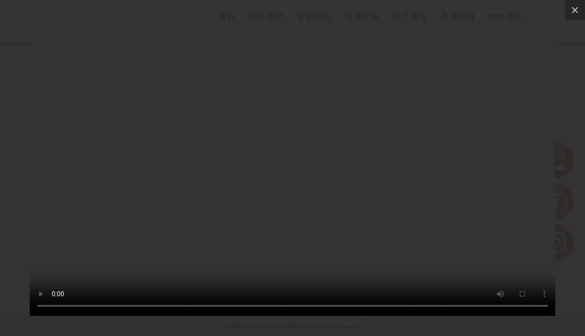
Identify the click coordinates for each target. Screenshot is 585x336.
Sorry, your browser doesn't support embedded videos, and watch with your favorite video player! (292, 168)
